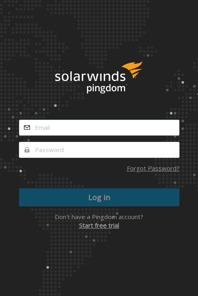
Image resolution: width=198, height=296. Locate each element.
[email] (99, 128)
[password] (99, 150)
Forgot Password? (153, 168)
